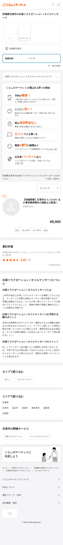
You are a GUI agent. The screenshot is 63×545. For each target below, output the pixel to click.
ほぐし (7, 379)
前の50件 (26, 230)
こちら (52, 149)
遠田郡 (46, 408)
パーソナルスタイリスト (39, 436)
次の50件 (37, 230)
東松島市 (35, 408)
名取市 (25, 408)
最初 (17, 230)
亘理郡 (5, 413)
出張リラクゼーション (14, 436)
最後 (46, 230)
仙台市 (15, 408)
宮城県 (5, 402)
